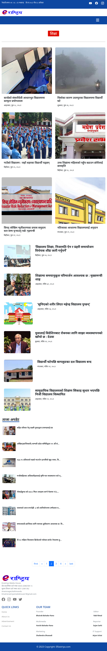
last (71, 563)
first (36, 563)
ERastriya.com (63, 646)
